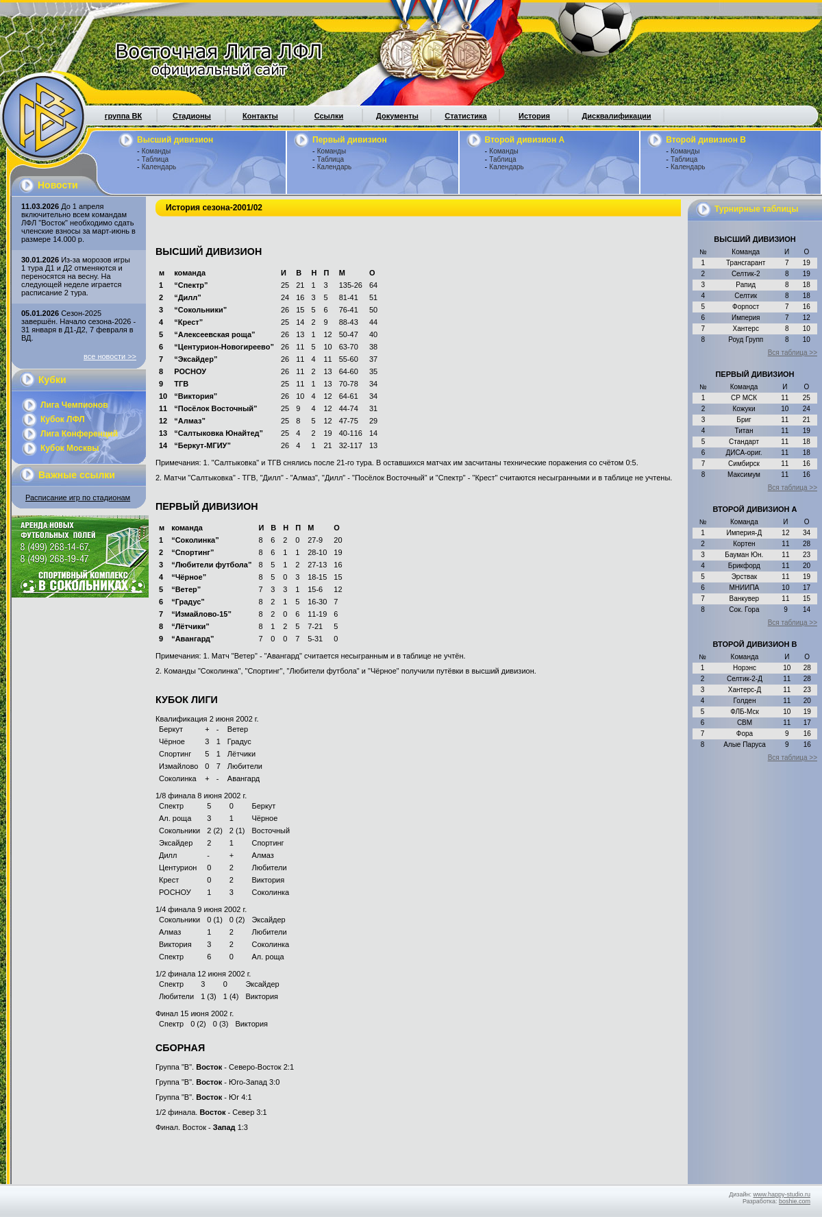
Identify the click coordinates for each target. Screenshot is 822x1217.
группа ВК (123, 116)
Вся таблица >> (792, 352)
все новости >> (110, 356)
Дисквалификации (616, 116)
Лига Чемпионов (74, 405)
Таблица (155, 159)
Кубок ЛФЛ (62, 419)
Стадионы (192, 116)
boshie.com (794, 1201)
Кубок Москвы (69, 448)
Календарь (159, 167)
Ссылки (329, 116)
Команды (156, 151)
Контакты (260, 116)
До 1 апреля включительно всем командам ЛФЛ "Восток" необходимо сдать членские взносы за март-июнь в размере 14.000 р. (78, 222)
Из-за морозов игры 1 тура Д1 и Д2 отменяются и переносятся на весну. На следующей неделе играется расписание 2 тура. (75, 276)
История (534, 116)
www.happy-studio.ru (781, 1194)
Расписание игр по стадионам (77, 497)
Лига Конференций (79, 434)
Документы (397, 116)
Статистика (466, 116)
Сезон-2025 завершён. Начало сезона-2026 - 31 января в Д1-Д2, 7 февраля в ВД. (78, 325)
